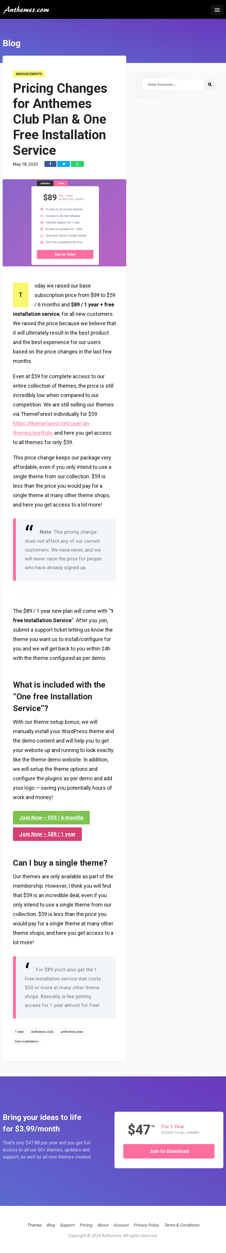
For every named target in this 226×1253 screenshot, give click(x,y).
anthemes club (42, 1032)
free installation (27, 1041)
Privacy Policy (146, 1225)
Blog (50, 1225)
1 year (19, 1032)
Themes (34, 1225)
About (102, 1225)
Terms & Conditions (181, 1225)
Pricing (85, 1225)
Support (67, 1225)
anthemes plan (72, 1032)
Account (121, 1225)
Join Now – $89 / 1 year (47, 834)
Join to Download (169, 1151)
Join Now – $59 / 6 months (51, 817)
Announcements (29, 74)
